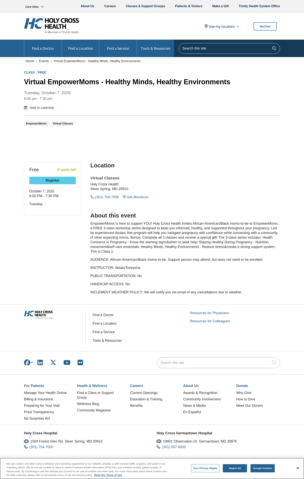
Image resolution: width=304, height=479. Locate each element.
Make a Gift (220, 6)
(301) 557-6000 (174, 447)
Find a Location (80, 45)
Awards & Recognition (200, 393)
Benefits (136, 406)
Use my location (220, 26)
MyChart (265, 26)
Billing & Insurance (38, 399)
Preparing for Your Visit (42, 406)
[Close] (298, 468)
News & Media (194, 406)
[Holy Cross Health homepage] (51, 32)
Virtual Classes (104, 178)
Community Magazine (94, 410)
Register (53, 180)
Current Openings (144, 393)
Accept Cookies (262, 468)
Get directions (135, 197)
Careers (110, 6)
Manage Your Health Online (45, 393)
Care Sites (32, 6)
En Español (192, 412)
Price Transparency (39, 412)
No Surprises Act (37, 418)
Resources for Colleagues (210, 321)
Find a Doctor (43, 45)
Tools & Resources (155, 45)
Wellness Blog (88, 404)
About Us (87, 6)
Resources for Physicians (209, 313)
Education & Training (146, 399)
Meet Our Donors (249, 406)
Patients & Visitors (188, 6)
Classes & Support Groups (145, 6)
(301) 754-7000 (105, 197)
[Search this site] (229, 48)
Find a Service (117, 45)
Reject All (235, 468)
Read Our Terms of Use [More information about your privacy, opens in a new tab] (108, 475)
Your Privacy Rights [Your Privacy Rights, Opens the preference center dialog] (205, 468)
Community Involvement (202, 399)
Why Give (243, 393)
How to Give (245, 399)
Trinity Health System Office (259, 6)
